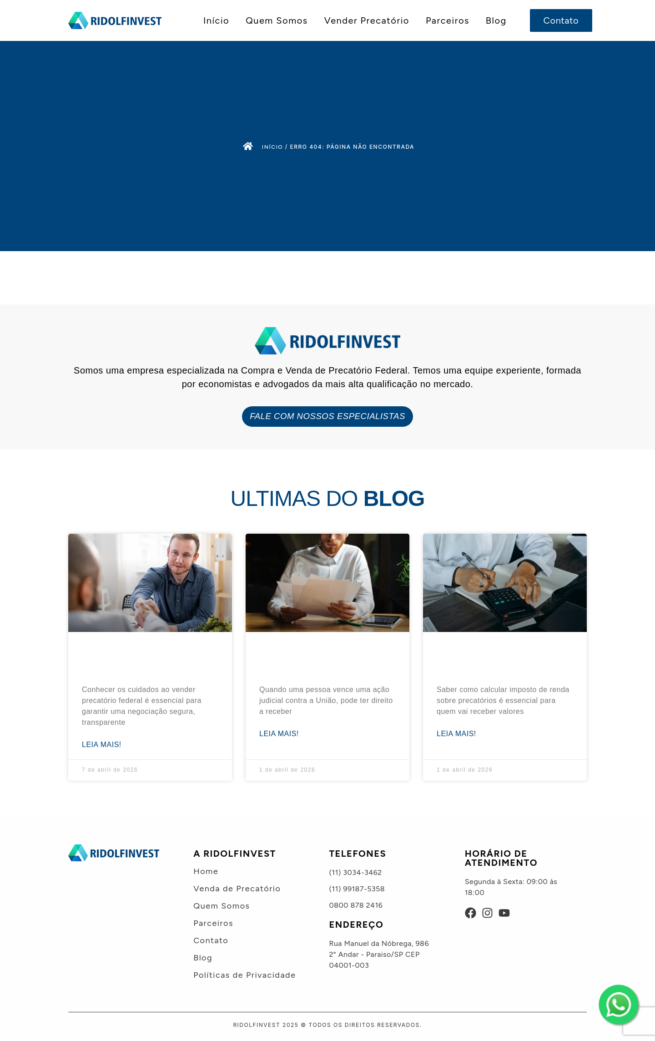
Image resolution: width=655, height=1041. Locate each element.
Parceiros (447, 20)
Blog (496, 20)
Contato (210, 940)
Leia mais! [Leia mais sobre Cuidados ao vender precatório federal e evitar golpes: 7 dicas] (101, 744)
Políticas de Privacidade (244, 975)
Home (205, 871)
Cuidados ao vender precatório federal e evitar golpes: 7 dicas (141, 657)
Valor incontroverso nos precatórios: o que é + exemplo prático (314, 657)
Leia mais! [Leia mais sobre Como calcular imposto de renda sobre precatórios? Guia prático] (456, 733)
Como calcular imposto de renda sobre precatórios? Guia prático (496, 657)
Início (216, 20)
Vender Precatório (366, 20)
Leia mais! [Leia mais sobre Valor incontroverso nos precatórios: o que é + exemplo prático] (279, 733)
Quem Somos (276, 20)
